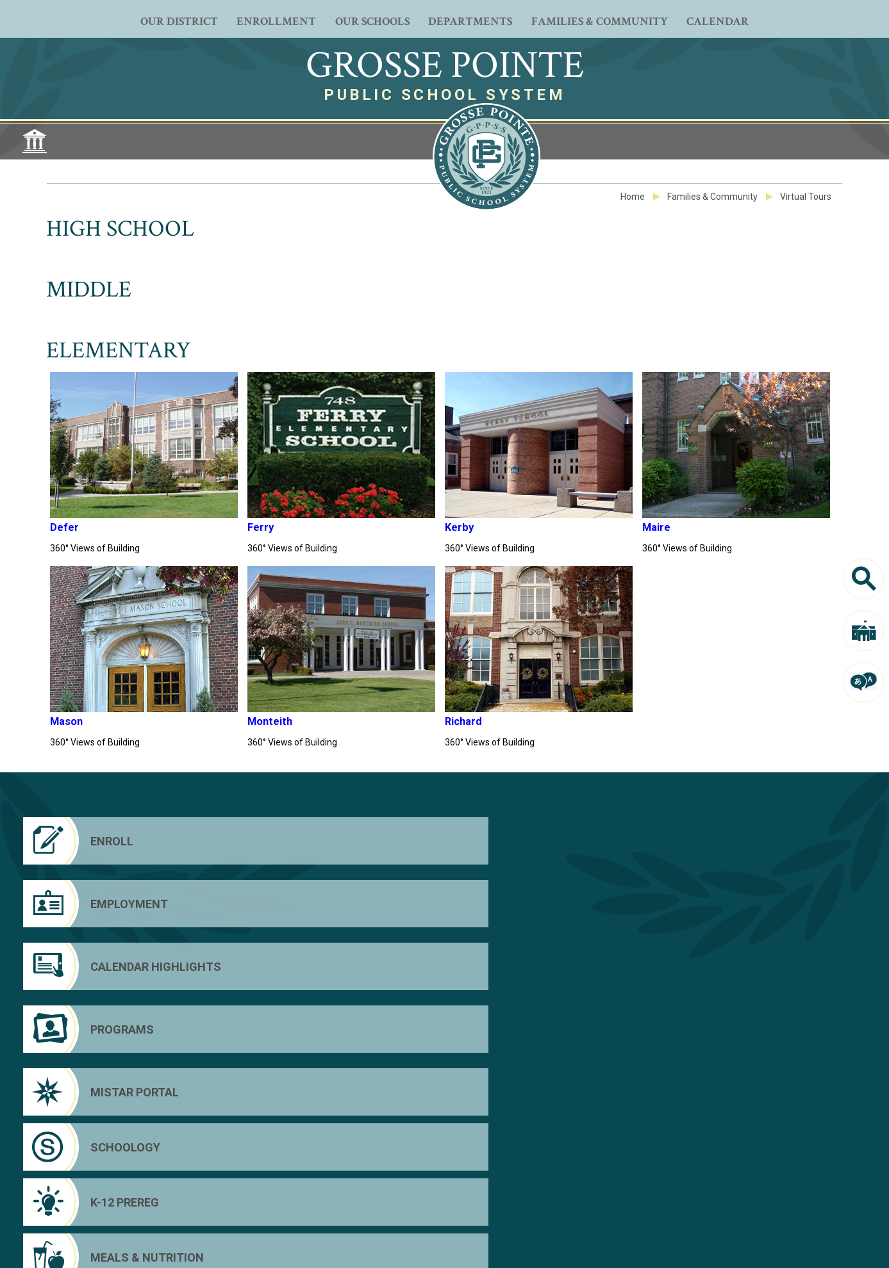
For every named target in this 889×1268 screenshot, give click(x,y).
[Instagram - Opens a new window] (427, 1201)
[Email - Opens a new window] (531, 1201)
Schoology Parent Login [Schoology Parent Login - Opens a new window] (763, 1203)
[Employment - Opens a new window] (336, 841)
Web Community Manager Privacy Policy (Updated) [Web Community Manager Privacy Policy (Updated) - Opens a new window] (256, 1245)
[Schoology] (336, 903)
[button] (806, 1249)
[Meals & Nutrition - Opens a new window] (767, 903)
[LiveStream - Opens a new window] (496, 1201)
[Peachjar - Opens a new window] (461, 1201)
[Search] (863, 579)
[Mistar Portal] (120, 903)
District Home (741, 1167)
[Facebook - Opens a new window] (358, 1201)
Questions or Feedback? (139, 1245)
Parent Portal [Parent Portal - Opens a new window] (739, 1185)
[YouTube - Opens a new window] (392, 1201)
